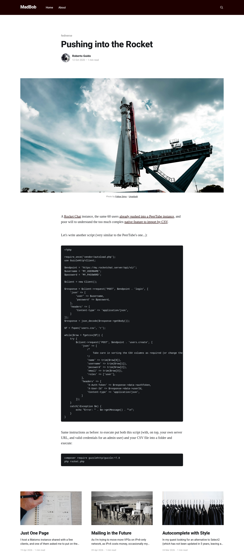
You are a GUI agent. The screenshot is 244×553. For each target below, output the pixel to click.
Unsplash (133, 196)
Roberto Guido (81, 56)
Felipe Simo (121, 196)
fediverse (66, 35)
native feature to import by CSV (146, 222)
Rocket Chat (72, 216)
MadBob (28, 7)
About (62, 7)
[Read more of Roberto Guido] (65, 58)
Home (49, 7)
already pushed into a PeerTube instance (146, 216)
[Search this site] (221, 7)
